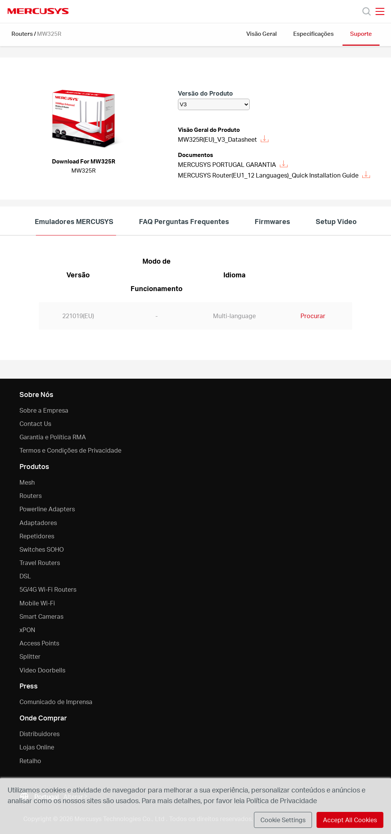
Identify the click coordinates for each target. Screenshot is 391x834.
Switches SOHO (41, 549)
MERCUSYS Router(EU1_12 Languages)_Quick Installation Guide (274, 175)
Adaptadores (38, 523)
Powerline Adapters (47, 509)
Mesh (27, 482)
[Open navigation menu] (380, 11)
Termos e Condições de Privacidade (70, 450)
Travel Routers (39, 563)
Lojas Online (36, 747)
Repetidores (36, 536)
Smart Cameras (41, 616)
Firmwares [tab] (272, 221)
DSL (25, 576)
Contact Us (35, 423)
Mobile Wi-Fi (37, 603)
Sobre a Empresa (43, 410)
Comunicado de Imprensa (55, 702)
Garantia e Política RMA (52, 437)
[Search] (366, 11)
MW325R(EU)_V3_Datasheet (223, 139)
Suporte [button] (361, 33)
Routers (22, 33)
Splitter (29, 656)
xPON (27, 630)
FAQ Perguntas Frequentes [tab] (184, 221)
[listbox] (214, 104)
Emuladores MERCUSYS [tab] (74, 221)
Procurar (313, 316)
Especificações (313, 33)
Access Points (39, 643)
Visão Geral (261, 33)
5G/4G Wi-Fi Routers (47, 589)
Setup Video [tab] (336, 221)
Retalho (30, 761)
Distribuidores (39, 734)
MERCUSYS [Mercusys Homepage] (38, 11)
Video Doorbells (42, 670)
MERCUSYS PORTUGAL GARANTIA (233, 164)
